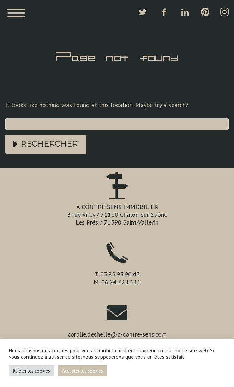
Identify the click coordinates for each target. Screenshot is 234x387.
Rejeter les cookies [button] (31, 371)
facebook (163, 12)
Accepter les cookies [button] (82, 371)
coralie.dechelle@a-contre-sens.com (117, 334)
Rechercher (49, 144)
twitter (142, 12)
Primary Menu (16, 13)
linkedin (185, 12)
